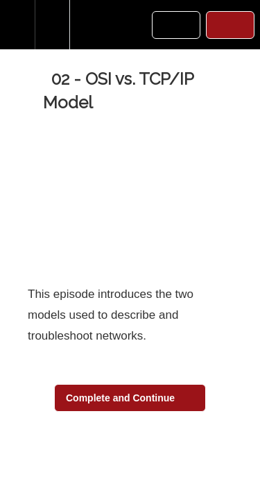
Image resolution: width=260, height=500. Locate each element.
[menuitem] (52, 24)
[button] (17, 24)
